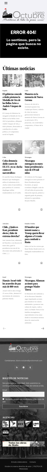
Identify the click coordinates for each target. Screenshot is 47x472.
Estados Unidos (30, 224)
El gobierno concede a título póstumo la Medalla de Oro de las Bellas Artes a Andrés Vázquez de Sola (12, 102)
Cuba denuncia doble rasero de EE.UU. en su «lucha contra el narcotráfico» (12, 166)
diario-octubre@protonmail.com (29, 360)
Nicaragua (28, 157)
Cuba (26, 91)
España (5, 91)
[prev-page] (4, 328)
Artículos (6, 224)
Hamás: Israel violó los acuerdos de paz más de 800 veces (12, 283)
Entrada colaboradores (19, 462)
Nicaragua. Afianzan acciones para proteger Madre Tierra (34, 285)
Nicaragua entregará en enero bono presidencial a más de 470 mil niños (34, 166)
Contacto (33, 462)
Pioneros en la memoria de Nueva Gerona (34, 97)
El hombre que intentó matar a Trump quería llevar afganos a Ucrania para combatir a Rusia (34, 235)
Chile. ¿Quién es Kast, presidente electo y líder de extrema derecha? (11, 232)
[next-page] (42, 328)
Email (5, 390)
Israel (4, 277)
